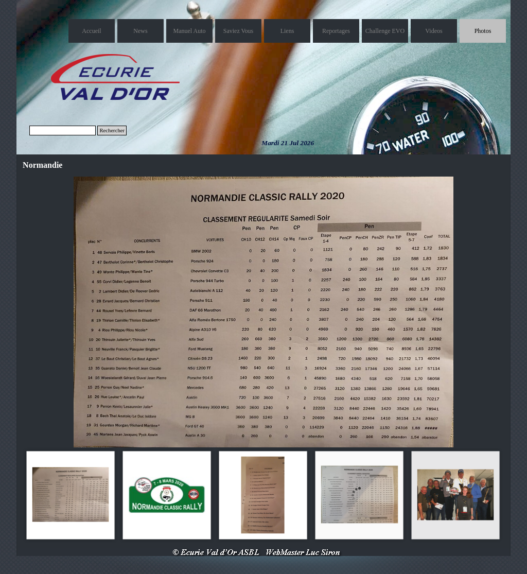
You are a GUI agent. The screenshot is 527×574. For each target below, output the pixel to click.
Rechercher (112, 130)
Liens (287, 30)
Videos (433, 30)
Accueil (91, 30)
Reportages (336, 30)
